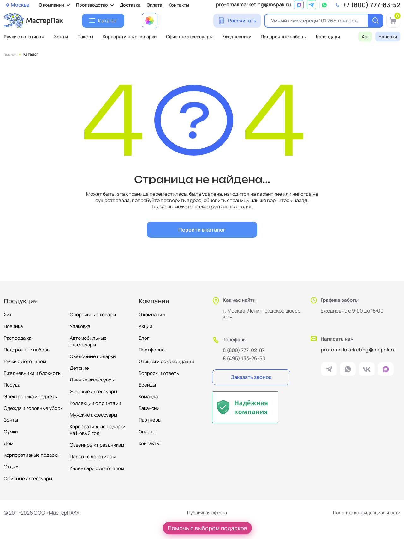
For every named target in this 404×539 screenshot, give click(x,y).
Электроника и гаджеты (31, 396)
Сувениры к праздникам (97, 445)
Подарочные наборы (283, 37)
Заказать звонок (251, 377)
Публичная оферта (203, 513)
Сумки (11, 431)
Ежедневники (236, 37)
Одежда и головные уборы (33, 408)
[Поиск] (373, 21)
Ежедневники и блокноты (32, 373)
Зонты (61, 37)
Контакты (179, 5)
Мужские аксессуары (93, 415)
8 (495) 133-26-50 (244, 358)
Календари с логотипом (97, 468)
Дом (8, 443)
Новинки (387, 37)
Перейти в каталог (202, 229)
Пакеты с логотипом (93, 456)
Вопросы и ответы (159, 373)
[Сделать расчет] (237, 21)
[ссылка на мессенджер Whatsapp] (324, 4)
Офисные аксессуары (189, 37)
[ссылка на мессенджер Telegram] (311, 4)
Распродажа (17, 338)
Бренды (147, 384)
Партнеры (150, 420)
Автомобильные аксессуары (88, 341)
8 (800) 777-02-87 (243, 350)
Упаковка (80, 326)
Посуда (12, 384)
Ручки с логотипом (24, 37)
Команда (148, 396)
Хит (365, 37)
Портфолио (152, 349)
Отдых (11, 466)
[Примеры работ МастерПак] (149, 20)
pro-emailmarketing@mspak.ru (253, 5)
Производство (92, 5)
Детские (79, 368)
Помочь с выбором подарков (207, 528)
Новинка (13, 326)
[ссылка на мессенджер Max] (299, 4)
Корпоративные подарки (130, 37)
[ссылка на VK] (367, 370)
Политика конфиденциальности (362, 513)
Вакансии (149, 408)
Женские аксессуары (93, 391)
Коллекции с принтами (95, 403)
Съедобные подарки (93, 356)
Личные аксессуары (92, 379)
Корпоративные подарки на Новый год (98, 430)
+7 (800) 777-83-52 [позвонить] (371, 5)
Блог (144, 338)
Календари (328, 37)
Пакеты (85, 37)
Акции (145, 326)
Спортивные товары (93, 314)
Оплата (154, 5)
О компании (51, 5)
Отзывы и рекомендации (166, 361)
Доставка (130, 5)
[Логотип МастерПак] (33, 20)
